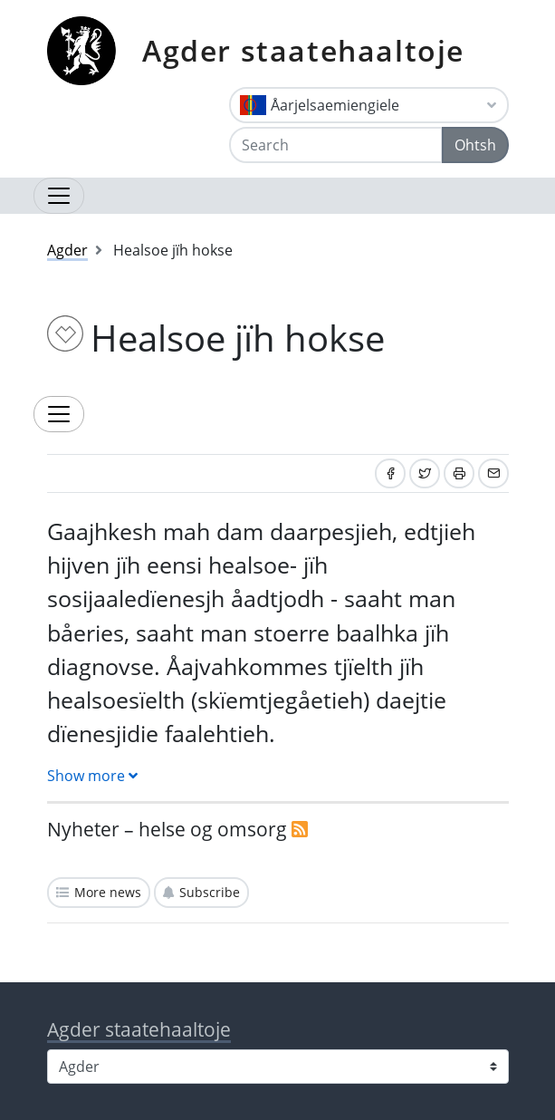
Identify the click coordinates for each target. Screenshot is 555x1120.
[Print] (459, 473)
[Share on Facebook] (390, 473)
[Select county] (278, 1066)
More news (107, 892)
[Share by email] (493, 473)
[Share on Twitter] (424, 473)
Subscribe (209, 892)
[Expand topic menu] (58, 414)
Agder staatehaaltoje (303, 50)
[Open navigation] (58, 196)
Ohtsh (475, 145)
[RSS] (300, 829)
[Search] (336, 145)
